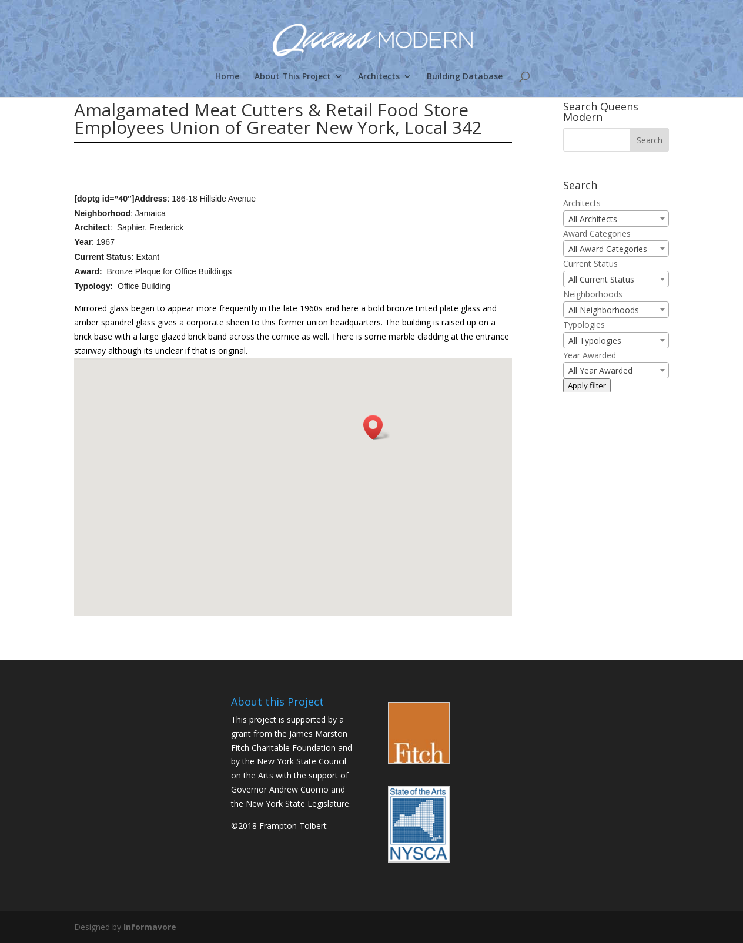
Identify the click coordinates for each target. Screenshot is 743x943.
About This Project (293, 77)
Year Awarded (589, 355)
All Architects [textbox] (592, 218)
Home (227, 77)
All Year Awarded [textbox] (600, 370)
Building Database (465, 77)
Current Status (590, 263)
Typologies (584, 324)
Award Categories (597, 233)
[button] (376, 427)
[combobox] (616, 218)
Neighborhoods (592, 294)
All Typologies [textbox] (594, 340)
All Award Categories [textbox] (607, 248)
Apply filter (587, 385)
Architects (379, 77)
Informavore (149, 926)
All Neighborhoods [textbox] (603, 310)
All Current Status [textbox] (601, 279)
